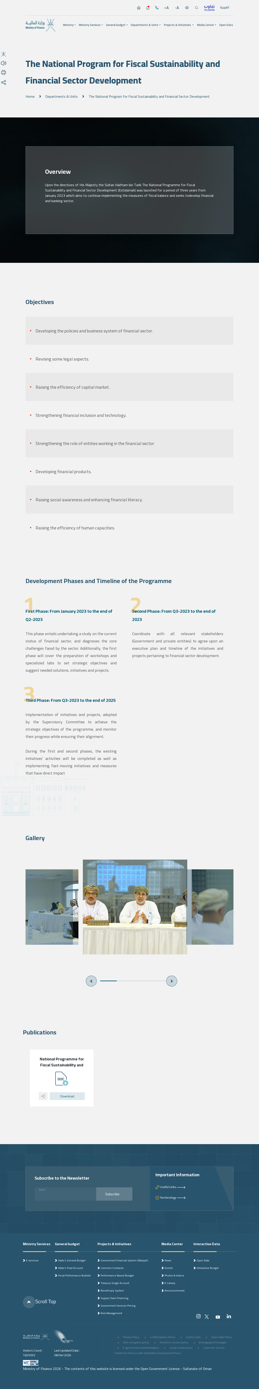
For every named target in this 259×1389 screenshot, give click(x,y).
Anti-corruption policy (136, 1342)
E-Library (170, 1283)
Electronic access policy (174, 1342)
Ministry (68, 25)
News (168, 1260)
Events (169, 1267)
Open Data (226, 25)
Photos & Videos (174, 1275)
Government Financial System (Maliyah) (124, 1260)
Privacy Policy (131, 1337)
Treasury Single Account (115, 1283)
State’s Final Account (70, 1267)
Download (67, 1096)
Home (30, 96)
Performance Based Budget (117, 1275)
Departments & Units (144, 25)
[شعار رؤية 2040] (63, 1337)
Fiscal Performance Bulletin (74, 1275)
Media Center (205, 25)
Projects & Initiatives (177, 25)
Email (42, 1190)
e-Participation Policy (162, 1337)
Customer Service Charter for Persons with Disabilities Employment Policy (169, 1350)
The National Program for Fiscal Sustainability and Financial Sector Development (149, 96)
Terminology (173, 1197)
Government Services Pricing (118, 1305)
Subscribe (118, 1194)
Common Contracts (112, 1267)
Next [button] (171, 981)
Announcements (175, 1290)
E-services (32, 1260)
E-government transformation (141, 1347)
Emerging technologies (213, 1342)
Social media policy (181, 1347)
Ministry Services (90, 25)
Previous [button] (91, 981)
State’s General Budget (72, 1260)
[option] (129, 907)
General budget (116, 25)
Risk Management (111, 1313)
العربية (224, 7)
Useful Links (173, 1187)
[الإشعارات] (148, 7)
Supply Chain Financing (114, 1298)
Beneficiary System (112, 1290)
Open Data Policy (221, 1337)
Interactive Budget (208, 1267)
